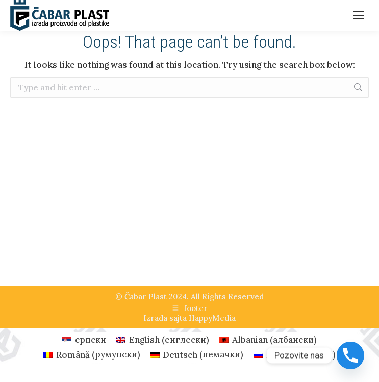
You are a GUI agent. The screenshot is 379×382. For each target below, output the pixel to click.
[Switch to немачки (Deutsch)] (197, 354)
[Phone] (350, 355)
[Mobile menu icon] (358, 15)
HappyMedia (212, 318)
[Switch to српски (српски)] (84, 339)
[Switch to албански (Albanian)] (268, 339)
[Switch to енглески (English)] (162, 339)
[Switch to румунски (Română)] (91, 354)
